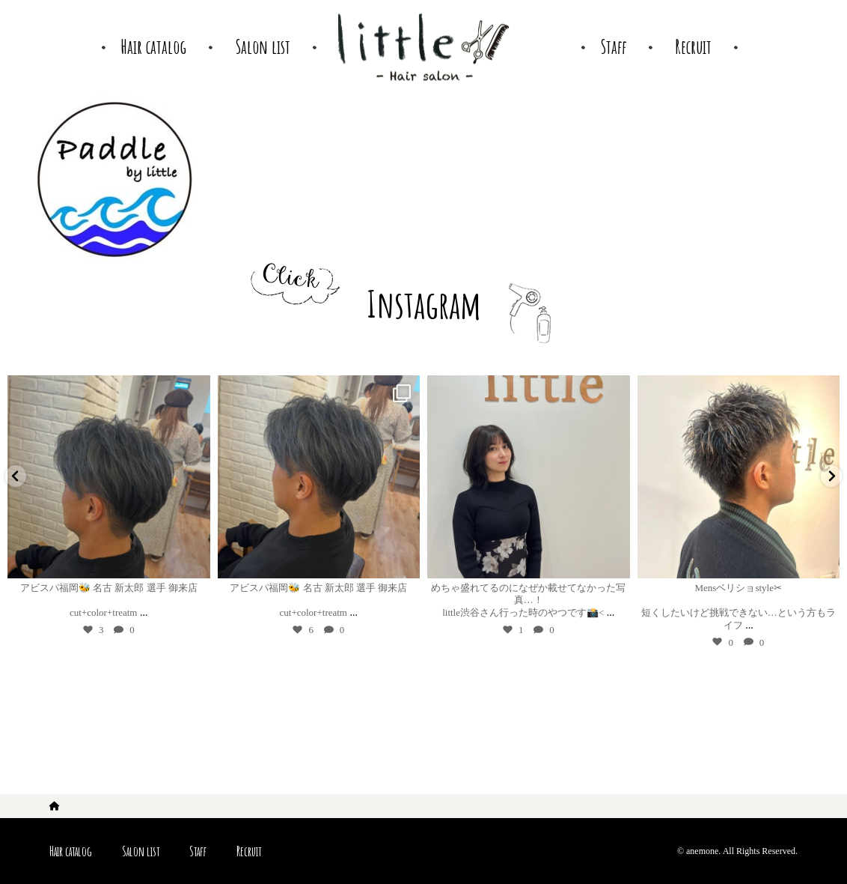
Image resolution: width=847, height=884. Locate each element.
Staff (198, 851)
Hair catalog (70, 851)
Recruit (248, 851)
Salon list (140, 851)
